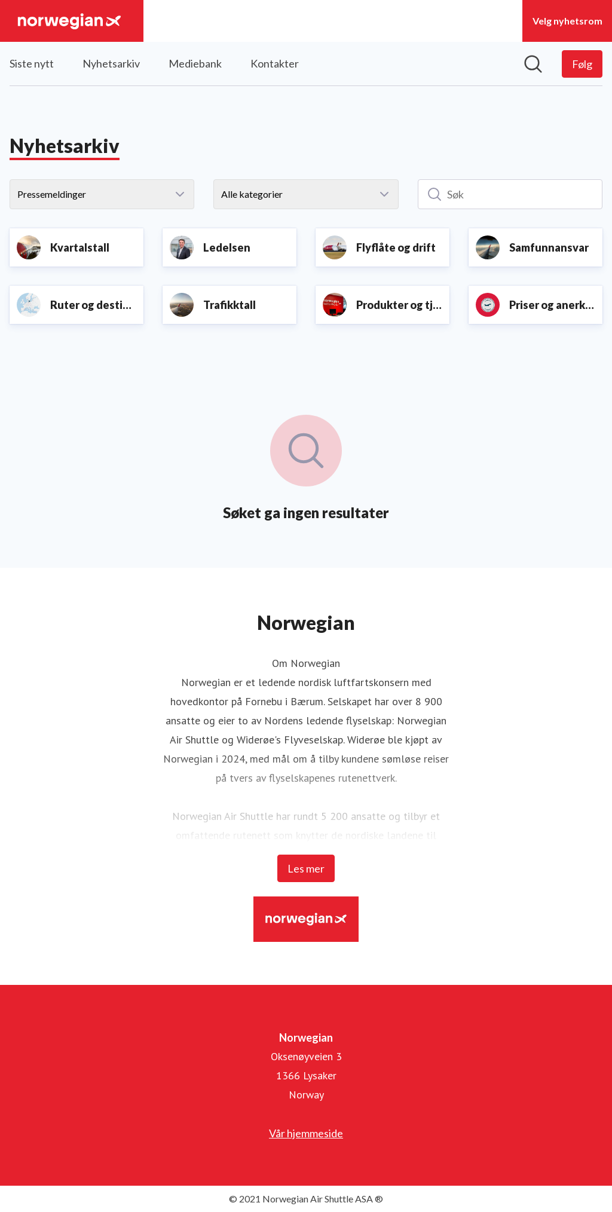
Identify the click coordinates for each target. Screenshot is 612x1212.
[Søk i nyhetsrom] (533, 64)
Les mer (306, 868)
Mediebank (195, 63)
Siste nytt (32, 63)
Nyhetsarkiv (111, 63)
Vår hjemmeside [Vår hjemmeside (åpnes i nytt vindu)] (306, 1133)
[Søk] (510, 194)
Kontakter (274, 63)
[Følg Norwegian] (582, 64)
